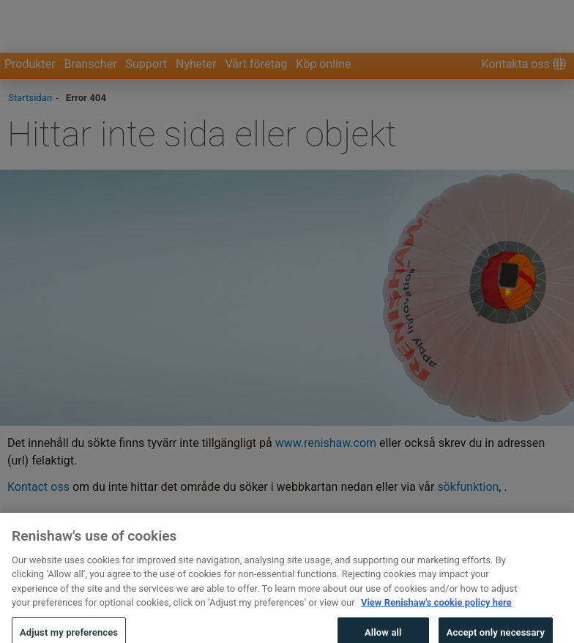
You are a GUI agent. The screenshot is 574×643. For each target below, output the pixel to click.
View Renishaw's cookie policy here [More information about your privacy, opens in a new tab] (436, 610)
